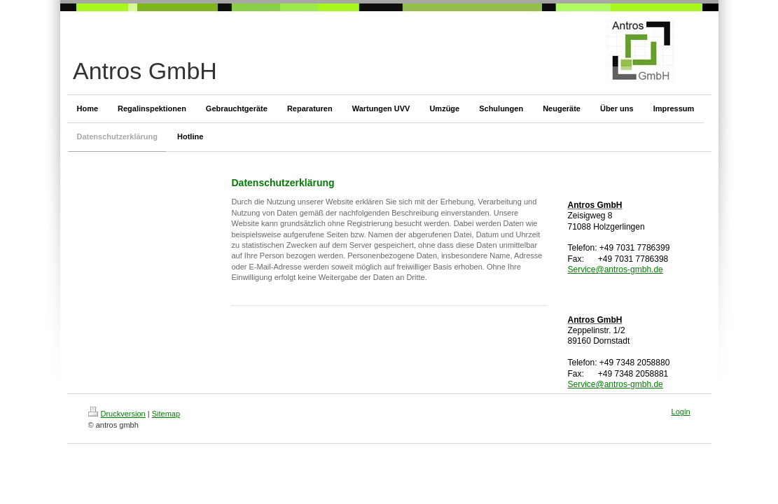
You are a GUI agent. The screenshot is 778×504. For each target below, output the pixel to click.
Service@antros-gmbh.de (615, 269)
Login (681, 411)
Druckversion (117, 414)
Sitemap (166, 414)
